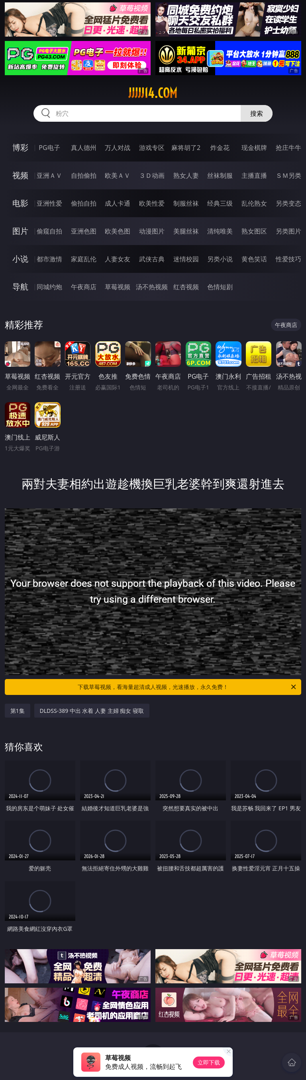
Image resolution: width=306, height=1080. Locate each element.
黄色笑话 (254, 259)
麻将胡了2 (185, 147)
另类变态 (288, 203)
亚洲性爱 (49, 203)
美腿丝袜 (186, 231)
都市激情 (49, 259)
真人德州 (83, 147)
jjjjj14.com (152, 93)
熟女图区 (254, 231)
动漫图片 (152, 231)
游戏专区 (152, 147)
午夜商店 (83, 286)
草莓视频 (117, 286)
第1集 (17, 710)
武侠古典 (152, 259)
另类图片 (288, 231)
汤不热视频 (152, 286)
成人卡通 (117, 203)
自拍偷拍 (83, 175)
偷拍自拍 (83, 203)
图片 (20, 231)
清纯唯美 (220, 231)
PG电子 (49, 147)
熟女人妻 (186, 175)
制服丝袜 (186, 203)
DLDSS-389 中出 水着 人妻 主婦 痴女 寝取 (92, 710)
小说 (20, 258)
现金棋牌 (254, 147)
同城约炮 (49, 286)
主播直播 (254, 175)
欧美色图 (117, 231)
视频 (20, 175)
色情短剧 (220, 286)
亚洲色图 (83, 231)
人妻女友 (117, 259)
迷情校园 (186, 259)
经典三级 (220, 203)
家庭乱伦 (83, 259)
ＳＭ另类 (288, 175)
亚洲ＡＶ (49, 175)
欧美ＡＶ (117, 175)
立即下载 (209, 1062)
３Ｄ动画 (152, 175)
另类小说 (220, 259)
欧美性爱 (152, 203)
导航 (20, 286)
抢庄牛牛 (288, 147)
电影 (20, 203)
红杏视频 (186, 286)
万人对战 (117, 147)
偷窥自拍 (49, 231)
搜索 (256, 113)
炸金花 (220, 147)
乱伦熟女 (254, 203)
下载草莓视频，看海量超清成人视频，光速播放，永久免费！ (187, 687)
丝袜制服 (220, 175)
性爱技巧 (288, 259)
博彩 (20, 147)
